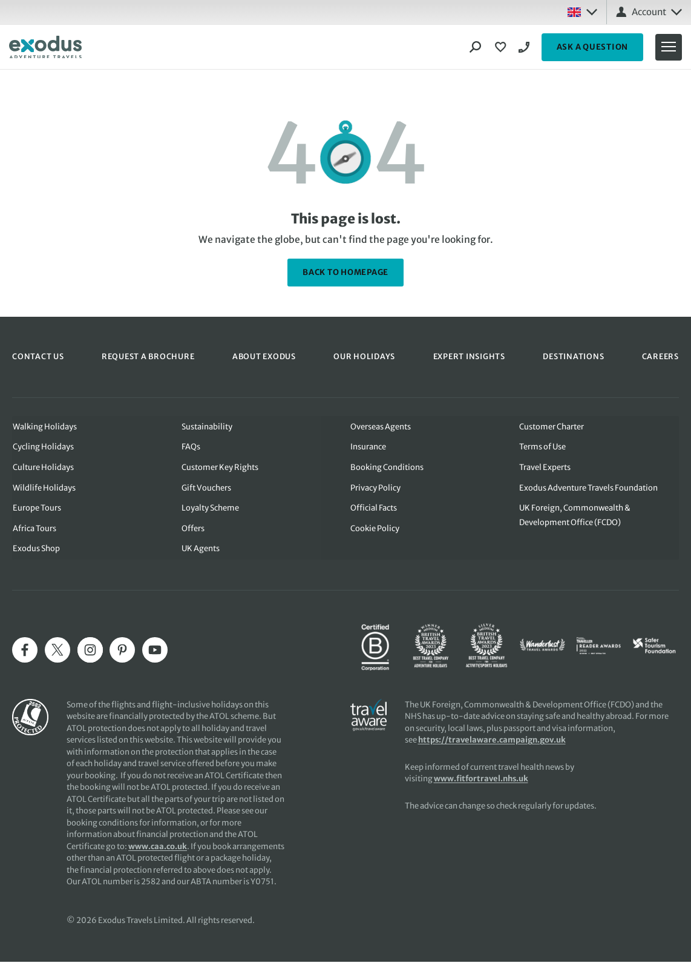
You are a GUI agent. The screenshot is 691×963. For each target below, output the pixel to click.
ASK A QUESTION (593, 47)
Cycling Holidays (42, 447)
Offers (193, 529)
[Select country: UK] (582, 12)
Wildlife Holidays (43, 488)
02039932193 (526, 47)
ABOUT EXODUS (264, 356)
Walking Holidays (44, 426)
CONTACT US (38, 356)
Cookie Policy (374, 529)
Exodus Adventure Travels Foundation (589, 488)
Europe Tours (36, 508)
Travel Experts (545, 467)
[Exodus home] (45, 47)
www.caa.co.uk (157, 847)
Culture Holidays (42, 467)
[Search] (475, 47)
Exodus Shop (35, 549)
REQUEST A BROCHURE (147, 356)
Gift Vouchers (206, 488)
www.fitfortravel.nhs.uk (481, 780)
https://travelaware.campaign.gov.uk (492, 741)
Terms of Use (543, 447)
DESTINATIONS (573, 356)
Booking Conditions (387, 467)
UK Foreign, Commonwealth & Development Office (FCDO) (575, 515)
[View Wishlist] (502, 47)
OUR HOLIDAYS (364, 356)
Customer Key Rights (220, 467)
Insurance (368, 447)
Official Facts (373, 508)
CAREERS (660, 356)
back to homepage (345, 272)
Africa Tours (34, 529)
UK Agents (201, 549)
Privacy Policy (375, 488)
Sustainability (207, 426)
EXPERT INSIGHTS (468, 356)
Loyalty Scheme (210, 508)
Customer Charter (552, 426)
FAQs (191, 447)
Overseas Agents (380, 426)
